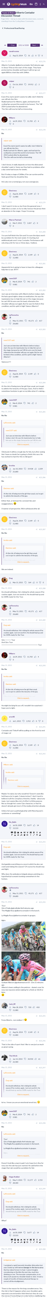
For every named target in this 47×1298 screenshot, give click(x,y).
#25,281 (42, 264)
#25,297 (42, 1068)
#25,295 (42, 1016)
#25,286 (42, 477)
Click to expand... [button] (23, 444)
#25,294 (42, 902)
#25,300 (42, 1249)
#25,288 (42, 588)
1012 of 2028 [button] (23, 45)
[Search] (44, 4)
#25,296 (42, 1041)
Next (35, 45)
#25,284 (42, 383)
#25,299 (42, 1189)
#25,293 (42, 842)
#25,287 (42, 529)
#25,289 (42, 620)
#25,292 (42, 754)
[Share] (36, 61)
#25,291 (42, 727)
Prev (12, 45)
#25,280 (42, 232)
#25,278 (42, 130)
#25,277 (42, 93)
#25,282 (42, 290)
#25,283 (42, 329)
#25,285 (42, 412)
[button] (3, 4)
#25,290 (42, 666)
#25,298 (42, 1123)
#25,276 (42, 61)
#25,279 (42, 202)
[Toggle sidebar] (40, 4)
